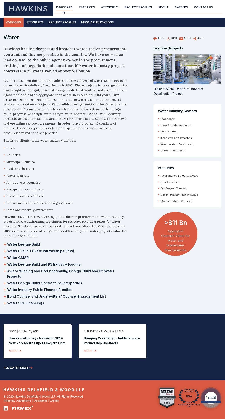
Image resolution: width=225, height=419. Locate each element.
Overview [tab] (13, 22)
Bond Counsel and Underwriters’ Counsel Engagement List (55, 296)
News (12, 331)
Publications (93, 331)
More (13, 351)
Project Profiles (138, 7)
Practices (87, 7)
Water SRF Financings (24, 303)
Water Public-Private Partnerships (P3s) (39, 251)
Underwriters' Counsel (176, 201)
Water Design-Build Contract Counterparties (43, 283)
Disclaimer (40, 400)
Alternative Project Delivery (179, 175)
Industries (64, 7)
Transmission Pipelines (176, 137)
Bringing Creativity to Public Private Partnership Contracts (112, 340)
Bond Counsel (170, 182)
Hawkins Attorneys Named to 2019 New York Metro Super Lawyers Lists (37, 340)
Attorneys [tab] (35, 22)
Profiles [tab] (62, 22)
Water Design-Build (22, 244)
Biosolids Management (176, 125)
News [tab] (97, 22)
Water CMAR (16, 258)
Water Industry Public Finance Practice (38, 290)
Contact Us (203, 7)
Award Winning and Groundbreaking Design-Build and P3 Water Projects (59, 273)
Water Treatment (173, 150)
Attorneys (109, 7)
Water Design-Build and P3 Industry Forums (42, 264)
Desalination (169, 131)
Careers (181, 7)
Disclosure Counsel (173, 188)
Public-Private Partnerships (179, 194)
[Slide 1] (211, 58)
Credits (54, 400)
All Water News (16, 367)
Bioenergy (167, 118)
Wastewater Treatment (177, 144)
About (163, 7)
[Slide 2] (216, 58)
